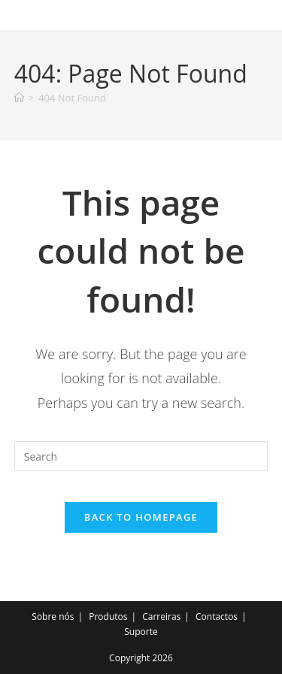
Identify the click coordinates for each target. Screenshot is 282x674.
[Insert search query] (141, 456)
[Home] (19, 97)
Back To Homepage (141, 517)
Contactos (217, 616)
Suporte (140, 631)
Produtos (108, 616)
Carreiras (161, 616)
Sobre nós (53, 616)
